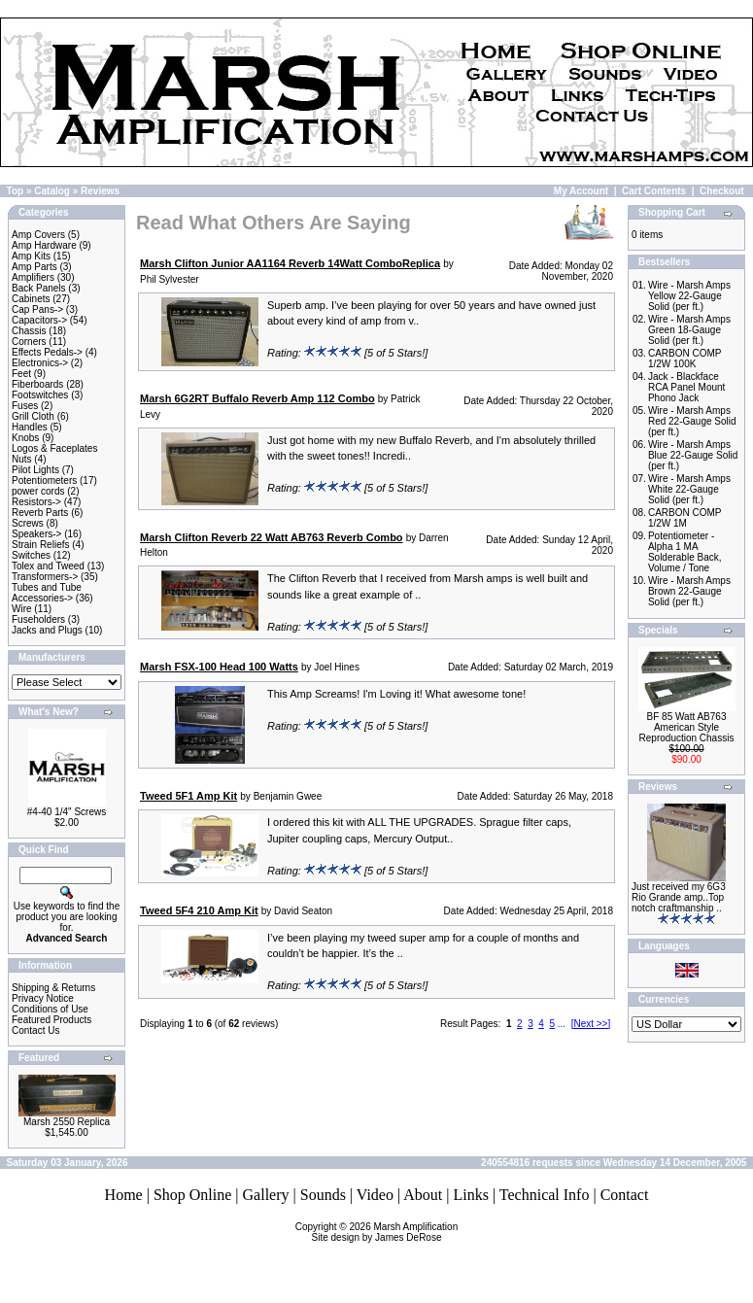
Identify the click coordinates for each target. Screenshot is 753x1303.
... (561, 1023)
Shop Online (192, 1194)
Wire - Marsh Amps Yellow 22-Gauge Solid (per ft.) (689, 296)
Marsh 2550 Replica (66, 1121)
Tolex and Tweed (48, 566)
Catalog (52, 191)
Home (124, 1194)
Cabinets (31, 298)
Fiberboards (37, 384)
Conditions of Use (50, 1009)
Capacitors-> (39, 320)
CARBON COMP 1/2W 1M (684, 518)
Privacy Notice (43, 998)
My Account (581, 191)
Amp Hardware (44, 245)
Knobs (25, 437)
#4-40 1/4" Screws (66, 811)
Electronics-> (40, 363)
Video (375, 1194)
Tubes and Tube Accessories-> (47, 592)
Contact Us (35, 1030)
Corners (29, 341)
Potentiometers (44, 480)
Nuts (22, 459)
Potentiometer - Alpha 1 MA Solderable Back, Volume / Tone (685, 552)
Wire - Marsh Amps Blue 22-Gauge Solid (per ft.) (692, 455)
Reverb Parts (40, 512)
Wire (22, 608)
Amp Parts (34, 266)
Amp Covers (38, 234)
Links (470, 1194)
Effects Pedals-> (47, 352)
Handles (30, 427)
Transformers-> (45, 576)
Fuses (25, 405)
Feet (21, 373)
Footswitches (40, 395)
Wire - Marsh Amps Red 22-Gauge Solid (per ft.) (692, 421)
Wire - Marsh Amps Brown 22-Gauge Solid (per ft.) (689, 591)
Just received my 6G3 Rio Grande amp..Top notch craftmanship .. (679, 897)
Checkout (722, 191)
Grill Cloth (33, 416)
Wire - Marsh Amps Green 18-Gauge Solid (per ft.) (689, 330)
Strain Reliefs (40, 544)
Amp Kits (31, 256)
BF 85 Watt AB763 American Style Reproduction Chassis (687, 727)
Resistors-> (36, 502)
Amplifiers (33, 277)
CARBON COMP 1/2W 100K (684, 358)
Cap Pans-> (37, 309)
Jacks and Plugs (47, 630)
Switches (31, 555)
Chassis (29, 331)
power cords (38, 491)
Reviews (100, 191)
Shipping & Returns (53, 987)
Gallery (266, 1194)
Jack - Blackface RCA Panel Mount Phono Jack (687, 387)
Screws (28, 523)
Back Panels (39, 288)
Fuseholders (38, 619)
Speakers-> (36, 534)
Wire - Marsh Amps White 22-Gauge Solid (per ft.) (689, 489)
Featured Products (51, 1019)
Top (15, 191)
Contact (624, 1194)
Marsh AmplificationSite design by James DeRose (385, 1232)
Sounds (323, 1194)
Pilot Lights (35, 469)
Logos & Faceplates (54, 448)
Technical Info (544, 1194)
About (422, 1194)
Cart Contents (654, 191)
